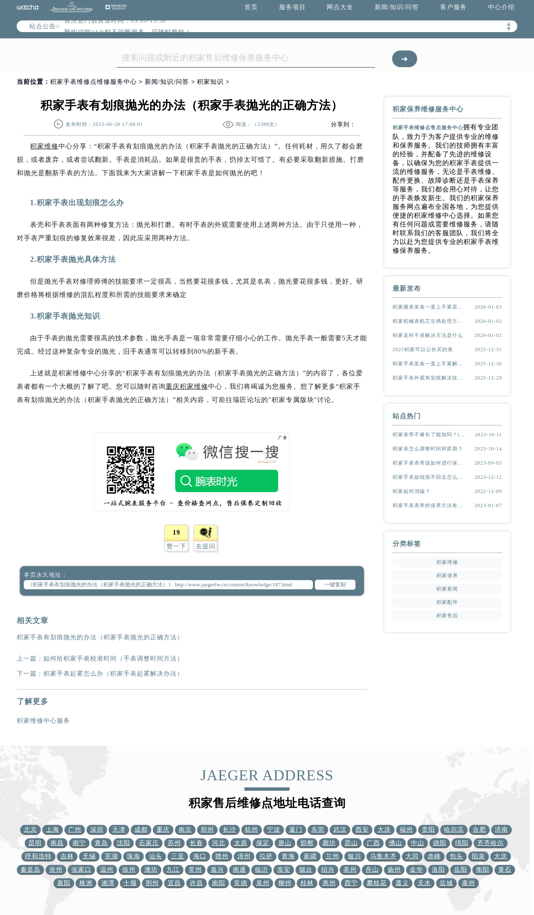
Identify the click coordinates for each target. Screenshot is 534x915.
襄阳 (64, 883)
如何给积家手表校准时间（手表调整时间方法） (113, 658)
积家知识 (210, 81)
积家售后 (447, 615)
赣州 (222, 856)
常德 (240, 883)
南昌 (57, 843)
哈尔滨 (454, 829)
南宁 (79, 843)
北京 (30, 829)
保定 (263, 843)
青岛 (101, 843)
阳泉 (478, 856)
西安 (362, 829)
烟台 (305, 869)
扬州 (394, 869)
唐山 (285, 843)
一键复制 (335, 584)
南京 (185, 829)
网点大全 (340, 7)
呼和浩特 (38, 856)
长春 (196, 843)
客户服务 (453, 7)
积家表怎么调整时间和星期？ (428, 449)
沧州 (56, 869)
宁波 (273, 829)
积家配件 (447, 602)
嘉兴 (217, 869)
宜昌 (174, 883)
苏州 (174, 843)
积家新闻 (447, 589)
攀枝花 (377, 883)
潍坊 (151, 869)
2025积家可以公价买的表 (423, 349)
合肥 (479, 829)
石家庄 (149, 843)
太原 (240, 843)
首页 (251, 7)
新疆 (310, 856)
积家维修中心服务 (43, 720)
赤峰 (434, 856)
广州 (74, 829)
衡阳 (482, 869)
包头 (456, 856)
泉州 (263, 883)
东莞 (318, 829)
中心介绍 (501, 7)
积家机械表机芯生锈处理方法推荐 (430, 321)
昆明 (35, 843)
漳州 (244, 856)
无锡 (89, 856)
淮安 (283, 869)
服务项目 (292, 7)
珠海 (133, 856)
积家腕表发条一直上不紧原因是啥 (430, 307)
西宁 (351, 883)
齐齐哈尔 (490, 843)
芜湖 (111, 856)
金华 (416, 869)
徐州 (129, 869)
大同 (412, 856)
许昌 (196, 883)
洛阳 (438, 869)
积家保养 (447, 575)
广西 (373, 843)
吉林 (67, 856)
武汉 (340, 829)
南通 (239, 869)
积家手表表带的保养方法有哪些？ (430, 505)
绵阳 (462, 843)
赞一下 (176, 546)
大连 (384, 829)
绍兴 (328, 869)
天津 (119, 829)
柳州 (285, 883)
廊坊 (329, 843)
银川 (354, 856)
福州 (406, 829)
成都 (141, 829)
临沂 (261, 869)
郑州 (207, 829)
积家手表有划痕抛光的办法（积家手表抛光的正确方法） (100, 637)
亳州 (350, 869)
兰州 (332, 856)
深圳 (96, 829)
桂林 (307, 883)
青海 (288, 856)
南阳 (218, 883)
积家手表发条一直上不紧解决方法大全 (430, 364)
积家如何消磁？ (412, 491)
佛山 (395, 843)
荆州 (152, 883)
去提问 (206, 546)
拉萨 (266, 856)
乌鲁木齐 (383, 856)
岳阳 (460, 869)
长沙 (229, 829)
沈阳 (123, 843)
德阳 (439, 843)
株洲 (86, 883)
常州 (195, 869)
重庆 (163, 829)
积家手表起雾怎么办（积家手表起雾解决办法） (113, 673)
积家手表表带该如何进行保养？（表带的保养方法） (430, 463)
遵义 (402, 883)
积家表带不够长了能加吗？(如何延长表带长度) (430, 434)
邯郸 (307, 843)
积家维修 (44, 146)
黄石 (504, 869)
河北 (218, 843)
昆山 (351, 843)
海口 (200, 856)
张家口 (81, 869)
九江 (173, 869)
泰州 (468, 883)
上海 (52, 829)
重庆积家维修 (187, 386)
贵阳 (428, 829)
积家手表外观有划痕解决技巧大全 (430, 378)
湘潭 (108, 883)
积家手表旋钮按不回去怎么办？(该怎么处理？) (430, 477)
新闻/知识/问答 (397, 7)
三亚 (177, 856)
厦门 (295, 829)
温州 (106, 869)
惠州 (329, 883)
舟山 (372, 869)
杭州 (251, 829)
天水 (424, 883)
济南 (501, 829)
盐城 (446, 883)
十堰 (130, 883)
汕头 (155, 856)
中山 (417, 843)
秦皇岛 (30, 869)
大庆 (500, 856)
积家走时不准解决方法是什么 (428, 335)
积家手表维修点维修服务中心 (93, 81)
